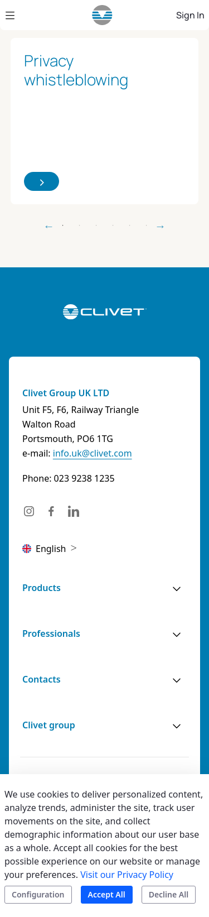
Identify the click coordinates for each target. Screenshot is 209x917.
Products (41, 588)
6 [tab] (146, 225)
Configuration (38, 894)
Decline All (168, 894)
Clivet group (48, 725)
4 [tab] (113, 225)
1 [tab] (63, 225)
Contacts (41, 679)
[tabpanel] (104, 121)
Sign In (190, 15)
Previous (49, 226)
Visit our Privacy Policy (126, 874)
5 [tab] (129, 225)
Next (160, 226)
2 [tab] (79, 225)
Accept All (106, 894)
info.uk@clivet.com (92, 453)
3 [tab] (96, 225)
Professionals (51, 633)
